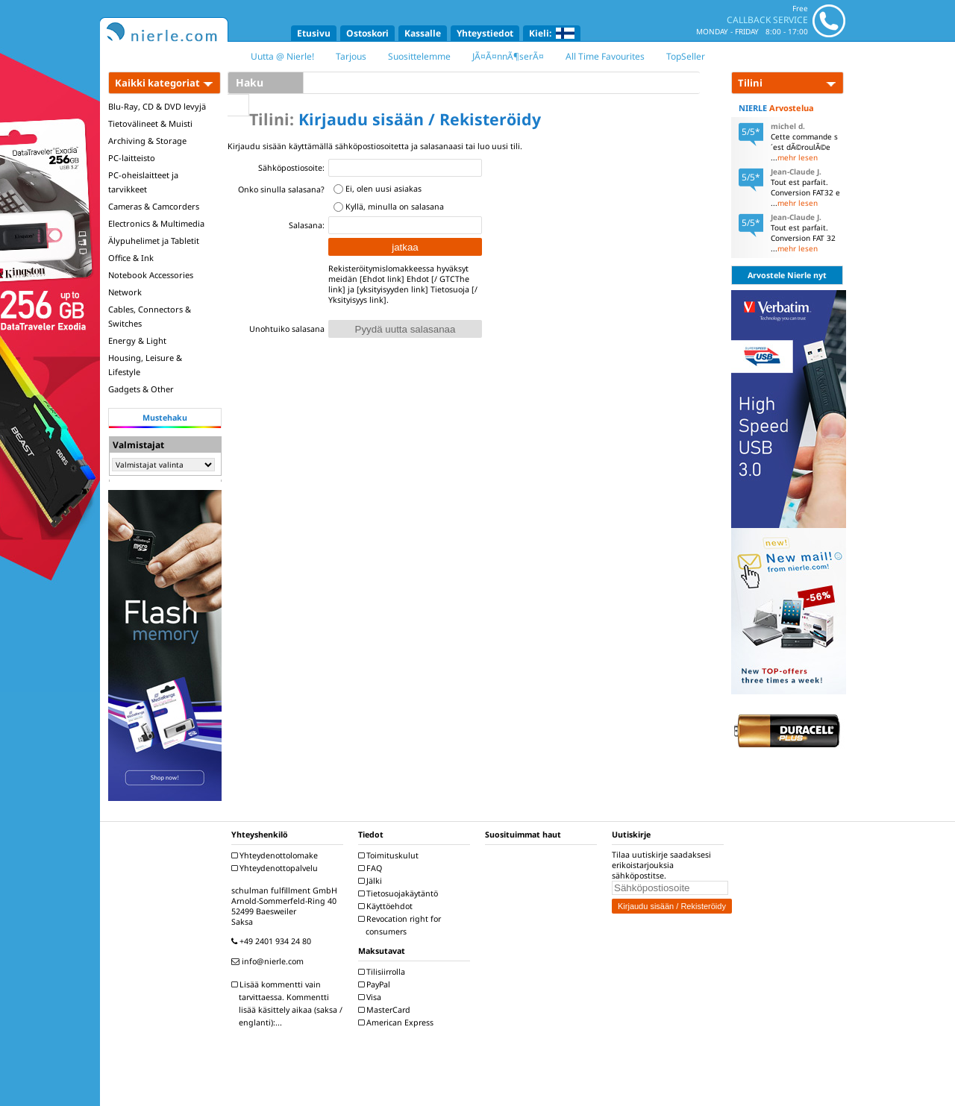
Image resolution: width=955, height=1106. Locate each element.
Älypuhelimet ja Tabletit (153, 240)
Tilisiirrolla (383, 972)
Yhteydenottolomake (276, 855)
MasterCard (386, 1010)
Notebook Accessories (150, 274)
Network (125, 292)
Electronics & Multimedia (156, 223)
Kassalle (422, 33)
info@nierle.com (269, 961)
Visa (371, 997)
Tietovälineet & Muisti (150, 123)
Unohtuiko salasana (287, 329)
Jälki (372, 881)
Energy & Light (137, 340)
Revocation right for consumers (401, 925)
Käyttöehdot (387, 906)
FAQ (372, 868)
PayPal (376, 984)
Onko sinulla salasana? (281, 189)
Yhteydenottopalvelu (276, 868)
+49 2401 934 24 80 (273, 941)
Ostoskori (367, 33)
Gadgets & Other (141, 389)
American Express (397, 1022)
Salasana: (307, 225)
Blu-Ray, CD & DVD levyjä (157, 106)
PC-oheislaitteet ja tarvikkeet (143, 182)
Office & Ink (131, 257)
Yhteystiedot (485, 33)
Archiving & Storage (147, 140)
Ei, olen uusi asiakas (383, 188)
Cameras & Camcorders (153, 206)
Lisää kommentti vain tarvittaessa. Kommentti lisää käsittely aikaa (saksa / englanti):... (288, 1003)
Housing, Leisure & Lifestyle (145, 364)
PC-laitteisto (131, 157)
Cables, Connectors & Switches (149, 316)
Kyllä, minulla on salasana (394, 206)
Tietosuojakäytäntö (400, 893)
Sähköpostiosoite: (291, 168)
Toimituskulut (390, 855)
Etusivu (314, 33)
